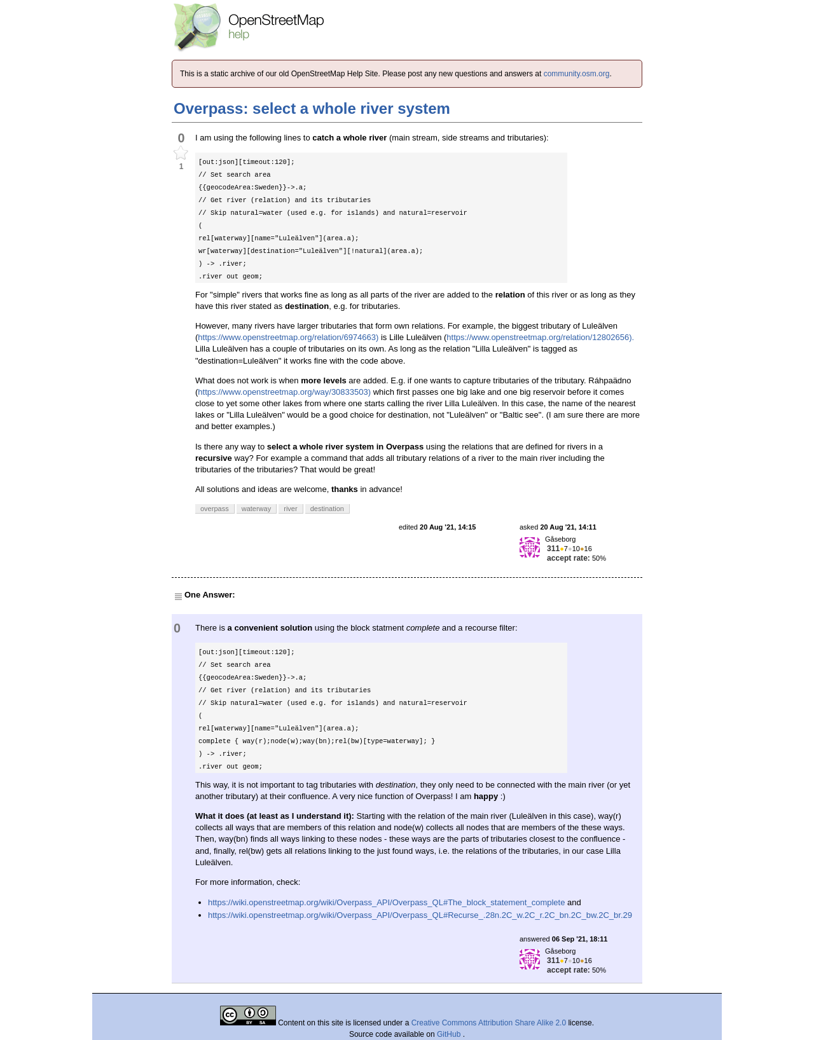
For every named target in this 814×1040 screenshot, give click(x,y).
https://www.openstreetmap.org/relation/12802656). (540, 337)
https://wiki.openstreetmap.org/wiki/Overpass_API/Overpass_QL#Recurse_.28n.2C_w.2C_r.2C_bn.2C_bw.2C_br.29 (420, 915)
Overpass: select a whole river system (312, 108)
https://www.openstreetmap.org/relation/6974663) (288, 337)
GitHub (450, 1034)
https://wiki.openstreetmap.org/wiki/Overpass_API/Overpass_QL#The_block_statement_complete (386, 902)
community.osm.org (577, 73)
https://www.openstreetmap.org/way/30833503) (284, 392)
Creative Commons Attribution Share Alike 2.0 (488, 1022)
